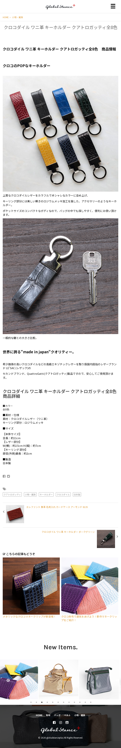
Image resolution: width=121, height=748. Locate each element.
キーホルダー (46, 494)
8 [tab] (69, 702)
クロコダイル (63, 494)
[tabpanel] (20, 679)
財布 (48, 715)
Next (116, 679)
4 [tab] (47, 702)
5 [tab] (53, 702)
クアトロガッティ (12, 494)
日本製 (77, 494)
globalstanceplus (60, 9)
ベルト (67, 715)
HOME (7, 17)
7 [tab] (63, 702)
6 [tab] (58, 702)
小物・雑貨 (17, 17)
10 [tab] (80, 702)
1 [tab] (31, 702)
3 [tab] (42, 702)
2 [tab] (36, 702)
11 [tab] (85, 702)
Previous (6, 679)
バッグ (57, 715)
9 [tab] (74, 702)
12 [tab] (91, 702)
